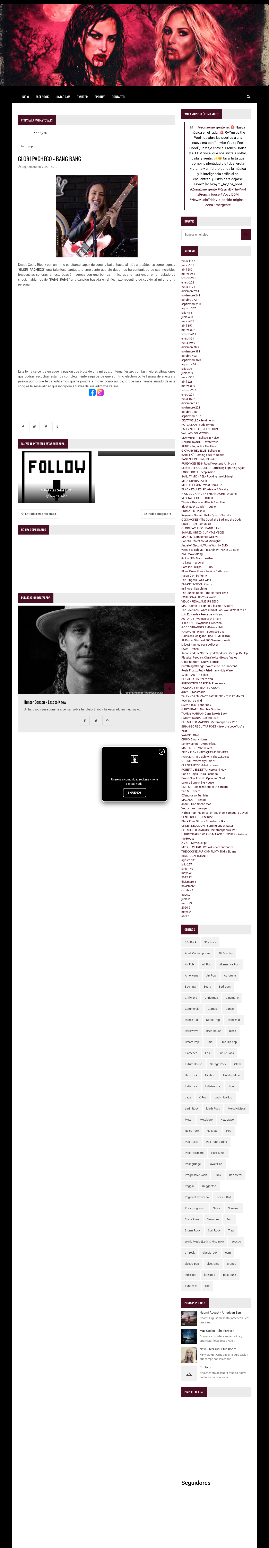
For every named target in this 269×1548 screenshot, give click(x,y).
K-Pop (203, 1097)
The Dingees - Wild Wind (196, 580)
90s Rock (210, 942)
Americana (192, 975)
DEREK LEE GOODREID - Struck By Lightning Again (213, 467)
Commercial (192, 1008)
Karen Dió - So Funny (194, 575)
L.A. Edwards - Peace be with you (202, 614)
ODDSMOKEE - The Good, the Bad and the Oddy (211, 519)
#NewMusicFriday (203, 200)
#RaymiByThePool (232, 189)
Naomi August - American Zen (220, 1312)
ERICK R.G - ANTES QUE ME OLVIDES (204, 752)
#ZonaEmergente (203, 189)
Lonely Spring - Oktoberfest (198, 743)
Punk (218, 1175)
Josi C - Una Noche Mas (196, 804)
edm (228, 1252)
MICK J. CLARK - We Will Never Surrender (207, 847)
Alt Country (225, 953)
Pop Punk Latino (216, 1141)
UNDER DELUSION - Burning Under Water (207, 825)
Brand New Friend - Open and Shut (203, 778)
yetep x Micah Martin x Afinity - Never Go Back (210, 549)
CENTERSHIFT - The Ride (197, 817)
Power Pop (215, 1164)
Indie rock (191, 1086)
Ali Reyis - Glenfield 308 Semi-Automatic (206, 640)
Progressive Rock (196, 1175)
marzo (188, 273)
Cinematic (232, 997)
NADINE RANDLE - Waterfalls (199, 442)
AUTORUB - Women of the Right (201, 618)
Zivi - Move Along (192, 554)
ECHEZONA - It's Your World (198, 597)
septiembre (191, 304)
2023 (188, 398)
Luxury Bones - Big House (197, 782)
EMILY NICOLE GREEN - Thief (199, 429)
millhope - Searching (194, 588)
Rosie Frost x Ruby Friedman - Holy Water (207, 670)
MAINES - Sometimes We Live (199, 536)
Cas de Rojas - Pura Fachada (199, 774)
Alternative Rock (229, 964)
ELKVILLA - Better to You (197, 679)
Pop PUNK (191, 1141)
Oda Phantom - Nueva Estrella (200, 661)
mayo (187, 265)
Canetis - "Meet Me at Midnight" (201, 541)
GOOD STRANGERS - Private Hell (202, 627)
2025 (188, 286)
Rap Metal (235, 1175)
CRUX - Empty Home (194, 739)
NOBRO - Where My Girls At (198, 761)
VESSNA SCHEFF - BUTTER (198, 498)
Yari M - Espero (190, 791)
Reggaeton (209, 1186)
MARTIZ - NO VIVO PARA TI (198, 748)
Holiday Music (232, 1075)
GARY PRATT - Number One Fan (201, 709)
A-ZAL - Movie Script (194, 843)
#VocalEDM (229, 194)
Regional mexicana (197, 1197)
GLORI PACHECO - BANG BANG (201, 528)
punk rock (191, 1286)
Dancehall (234, 1019)
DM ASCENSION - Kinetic (196, 584)
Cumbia (213, 1008)
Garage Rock (218, 1064)
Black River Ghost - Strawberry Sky (203, 821)
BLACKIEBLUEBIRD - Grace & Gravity (204, 489)
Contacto (118, 96)
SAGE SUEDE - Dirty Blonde (198, 459)
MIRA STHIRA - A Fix (194, 480)
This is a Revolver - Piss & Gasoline (203, 502)
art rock (190, 1252)
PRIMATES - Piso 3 (193, 511)
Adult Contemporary (198, 953)
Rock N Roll (224, 1197)
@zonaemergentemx (213, 127)
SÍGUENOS (135, 792)
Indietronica (212, 1086)
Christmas (211, 997)
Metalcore (206, 1119)
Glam (237, 1064)
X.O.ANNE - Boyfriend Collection (201, 623)
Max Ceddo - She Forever (217, 1331)
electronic (213, 1263)
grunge (231, 1263)
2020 (185, 907)
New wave (227, 1119)
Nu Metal (212, 1130)
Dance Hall (191, 1019)
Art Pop (211, 975)
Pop (228, 1130)
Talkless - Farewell (192, 562)
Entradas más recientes (38, 513)
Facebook (42, 96)
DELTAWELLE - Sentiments (198, 420)
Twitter (82, 96)
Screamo (233, 1208)
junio (187, 317)
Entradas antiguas (157, 513)
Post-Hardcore (194, 1152)
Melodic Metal (236, 1108)
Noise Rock (192, 1130)
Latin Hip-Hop (223, 1097)
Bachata (190, 986)
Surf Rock (214, 1230)
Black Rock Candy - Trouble (198, 506)
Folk (207, 1053)
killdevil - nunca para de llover (199, 644)
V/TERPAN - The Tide (194, 674)
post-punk (229, 1274)
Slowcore (213, 1219)
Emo (209, 1042)
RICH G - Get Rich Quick (196, 524)
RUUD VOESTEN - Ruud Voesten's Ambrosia (208, 463)
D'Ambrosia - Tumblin (194, 795)
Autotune (230, 975)
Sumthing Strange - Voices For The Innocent (209, 666)
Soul (229, 1219)
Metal (188, 1119)
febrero (188, 278)
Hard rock (191, 1075)
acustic (236, 1241)
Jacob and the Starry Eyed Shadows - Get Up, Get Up (214, 653)
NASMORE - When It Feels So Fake (202, 631)
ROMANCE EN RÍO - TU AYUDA (200, 687)
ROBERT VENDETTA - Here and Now (204, 769)
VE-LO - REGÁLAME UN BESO (200, 601)
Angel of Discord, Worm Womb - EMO (204, 545)
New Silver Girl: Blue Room (218, 1349)
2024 (188, 342)
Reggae (189, 1186)
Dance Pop (213, 1019)
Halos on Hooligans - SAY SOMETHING (205, 636)
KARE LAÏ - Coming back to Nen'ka (202, 455)
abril (186, 269)
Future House (193, 1064)
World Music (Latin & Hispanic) (204, 1241)
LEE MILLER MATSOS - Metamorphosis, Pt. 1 (209, 722)
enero (187, 282)
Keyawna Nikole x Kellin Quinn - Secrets (206, 515)
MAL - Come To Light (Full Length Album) (207, 605)
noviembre (190, 295)
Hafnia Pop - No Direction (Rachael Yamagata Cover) (214, 812)
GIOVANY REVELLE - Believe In (200, 450)
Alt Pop (206, 964)
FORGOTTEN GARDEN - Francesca (203, 683)
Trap (231, 1230)
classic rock (209, 1252)
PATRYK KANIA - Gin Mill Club (199, 717)
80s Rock (191, 942)
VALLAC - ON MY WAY (195, 433)
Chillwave (191, 997)
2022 (186, 877)
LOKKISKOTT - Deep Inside (198, 472)
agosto (188, 308)
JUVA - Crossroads (193, 692)
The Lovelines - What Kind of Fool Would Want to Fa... (215, 610)
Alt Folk (189, 964)
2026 (188, 261)
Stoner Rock (192, 1230)
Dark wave (191, 1031)
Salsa (216, 1208)
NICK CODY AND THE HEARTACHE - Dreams (209, 493)
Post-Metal (218, 1152)
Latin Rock (191, 1108)
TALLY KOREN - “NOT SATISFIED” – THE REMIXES (212, 696)
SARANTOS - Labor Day (196, 705)
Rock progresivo (195, 1208)
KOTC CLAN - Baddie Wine (197, 424)
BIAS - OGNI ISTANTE (194, 855)
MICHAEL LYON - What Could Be (201, 485)
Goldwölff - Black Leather (197, 558)
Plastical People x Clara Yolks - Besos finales (209, 657)
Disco (232, 1031)
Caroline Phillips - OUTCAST (198, 567)
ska (207, 1286)
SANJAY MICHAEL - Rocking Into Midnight (208, 476)
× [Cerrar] (162, 752)
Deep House (213, 1031)
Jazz (188, 1097)
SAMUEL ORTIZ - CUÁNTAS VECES (203, 532)
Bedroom (225, 986)
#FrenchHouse (208, 194)
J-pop (231, 1086)
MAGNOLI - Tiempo (193, 799)
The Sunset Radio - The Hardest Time (204, 592)
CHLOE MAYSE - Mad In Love (199, 765)
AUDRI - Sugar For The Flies (198, 446)
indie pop (190, 1274)
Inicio (25, 96)
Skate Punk (192, 1219)
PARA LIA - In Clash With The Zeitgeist (205, 756)
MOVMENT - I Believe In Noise (200, 437)
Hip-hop (210, 1075)
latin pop (27, 146)
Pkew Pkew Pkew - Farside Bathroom (204, 571)
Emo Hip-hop (228, 1042)
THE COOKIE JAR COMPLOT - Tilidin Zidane (208, 851)
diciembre (190, 291)
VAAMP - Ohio (190, 735)
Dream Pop (192, 1042)
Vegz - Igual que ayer (194, 808)
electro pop (192, 1263)
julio (186, 312)
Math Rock (213, 1108)
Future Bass (226, 1053)
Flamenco (191, 1053)
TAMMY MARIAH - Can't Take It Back (204, 713)
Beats (207, 986)
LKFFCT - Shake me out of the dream (204, 786)
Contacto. (206, 1367)
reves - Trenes (190, 649)
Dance (230, 1008)
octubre (189, 299)
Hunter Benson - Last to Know (45, 702)
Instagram (63, 96)
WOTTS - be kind (191, 700)
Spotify (100, 96)
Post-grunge (193, 1164)
